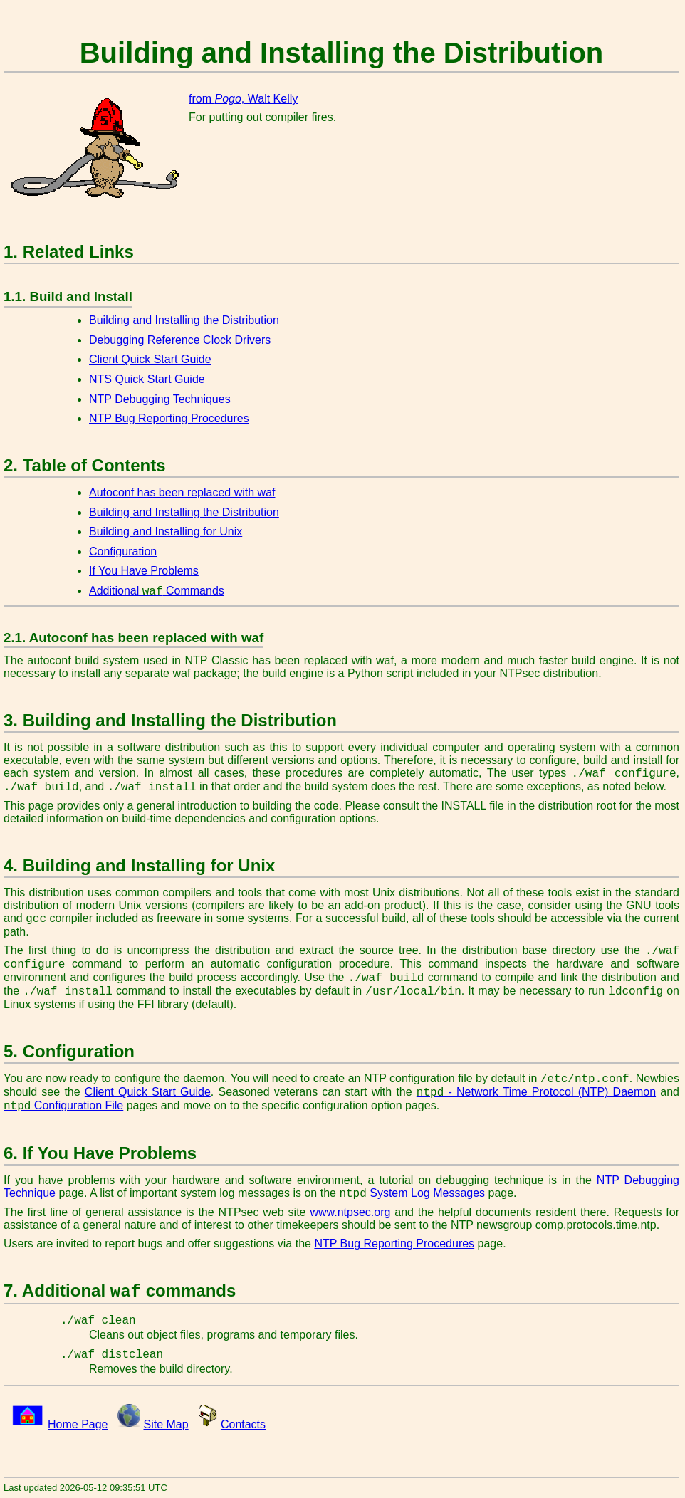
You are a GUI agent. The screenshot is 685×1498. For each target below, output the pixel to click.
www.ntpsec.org (350, 1212)
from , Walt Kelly (243, 99)
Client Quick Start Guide (150, 359)
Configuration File (63, 1105)
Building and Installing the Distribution (184, 320)
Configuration (123, 551)
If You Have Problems (144, 571)
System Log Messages (412, 1193)
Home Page (78, 1424)
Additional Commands (156, 591)
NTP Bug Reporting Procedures (169, 418)
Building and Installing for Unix (165, 531)
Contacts (243, 1424)
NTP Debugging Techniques (160, 399)
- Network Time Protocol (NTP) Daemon (536, 1092)
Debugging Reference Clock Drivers (180, 340)
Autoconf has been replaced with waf (182, 492)
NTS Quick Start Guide (147, 379)
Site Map (166, 1424)
